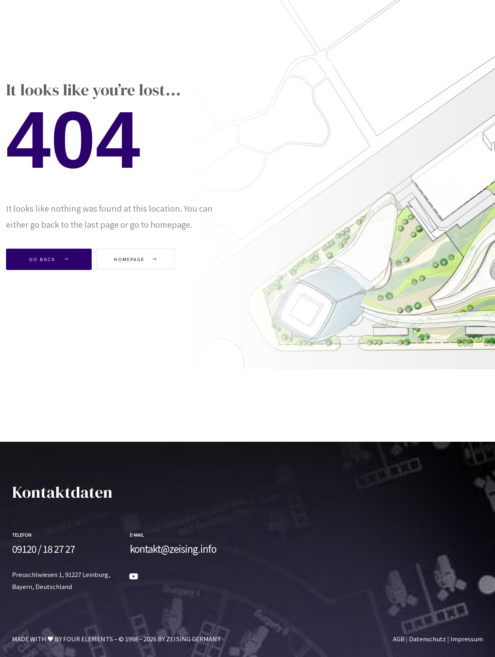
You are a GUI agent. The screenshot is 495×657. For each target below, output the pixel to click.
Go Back (49, 259)
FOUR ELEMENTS (88, 638)
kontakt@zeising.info (173, 549)
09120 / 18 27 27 (43, 549)
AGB (399, 638)
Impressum (466, 638)
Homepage (141, 259)
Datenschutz (427, 638)
